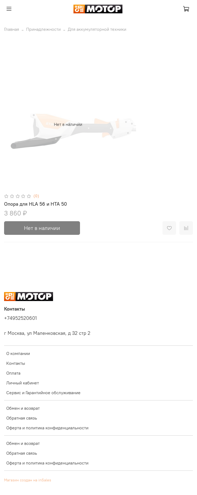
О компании (18, 353)
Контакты (15, 363)
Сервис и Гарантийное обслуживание (43, 392)
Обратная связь (21, 418)
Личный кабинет (22, 382)
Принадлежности (43, 29)
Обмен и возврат (23, 408)
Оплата (13, 373)
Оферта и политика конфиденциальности (47, 427)
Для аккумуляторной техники (97, 29)
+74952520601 (20, 318)
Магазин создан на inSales (27, 480)
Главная (11, 29)
